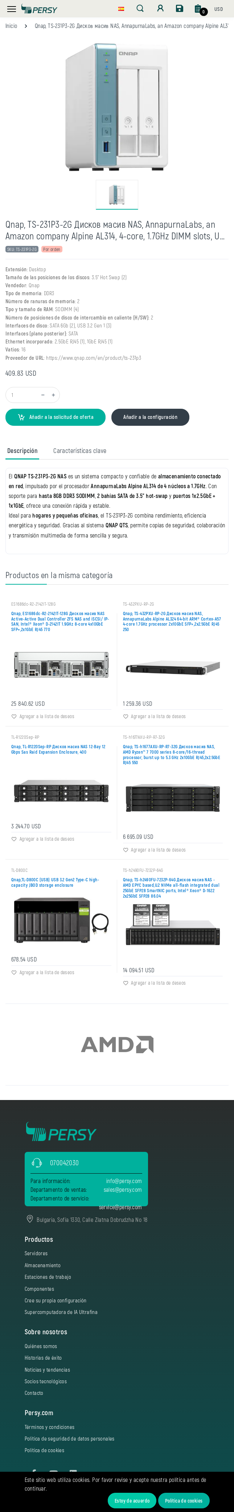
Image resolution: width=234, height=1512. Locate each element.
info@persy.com (124, 1180)
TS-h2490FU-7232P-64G (143, 870)
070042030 (64, 1162)
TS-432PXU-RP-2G (138, 603)
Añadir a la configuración (150, 416)
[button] (121, 8)
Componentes (39, 1288)
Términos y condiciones (50, 1426)
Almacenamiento (43, 1264)
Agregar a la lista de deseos (42, 716)
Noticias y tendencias (47, 1369)
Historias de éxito (43, 1357)
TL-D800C (19, 870)
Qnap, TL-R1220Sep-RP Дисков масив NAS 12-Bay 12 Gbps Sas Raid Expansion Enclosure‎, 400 (58, 748)
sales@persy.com (123, 1189)
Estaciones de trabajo (48, 1276)
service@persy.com (120, 1206)
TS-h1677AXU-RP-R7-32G (144, 736)
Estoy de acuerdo (132, 1500)
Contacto (34, 1392)
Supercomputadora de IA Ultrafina (61, 1312)
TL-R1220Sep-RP (25, 736)
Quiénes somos (41, 1345)
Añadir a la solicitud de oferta (55, 417)
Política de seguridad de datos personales (70, 1438)
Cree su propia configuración (56, 1300)
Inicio (11, 25)
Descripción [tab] (22, 450)
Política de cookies (184, 1500)
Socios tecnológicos (46, 1380)
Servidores (36, 1253)
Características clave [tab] (79, 450)
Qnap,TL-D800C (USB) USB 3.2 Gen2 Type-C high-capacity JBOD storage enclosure (55, 882)
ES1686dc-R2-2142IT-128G (33, 603)
